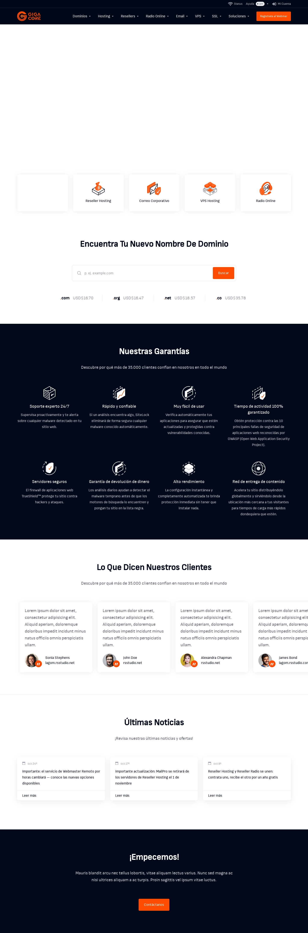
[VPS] (200, 16)
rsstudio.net (132, 663)
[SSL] (217, 16)
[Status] (235, 4)
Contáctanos (154, 904)
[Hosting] (106, 16)
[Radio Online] (157, 16)
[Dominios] (82, 16)
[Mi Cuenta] (281, 4)
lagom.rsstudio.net (60, 663)
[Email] (182, 16)
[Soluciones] (239, 16)
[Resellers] (129, 16)
